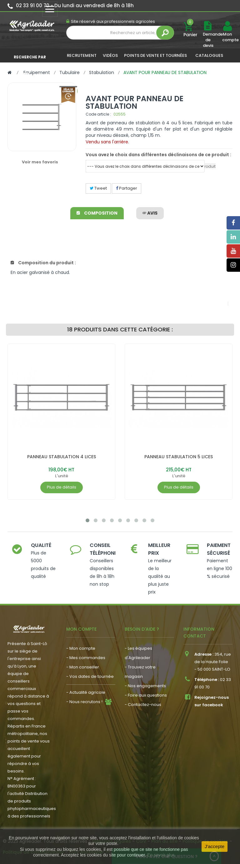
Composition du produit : (43, 263)
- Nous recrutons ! (84, 702)
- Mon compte (80, 648)
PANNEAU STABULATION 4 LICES (61, 457)
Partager (126, 188)
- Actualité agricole (85, 692)
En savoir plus (161, 854)
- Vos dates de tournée (90, 676)
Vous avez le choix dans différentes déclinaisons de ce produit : (158, 154)
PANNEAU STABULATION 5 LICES (178, 457)
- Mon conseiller (82, 667)
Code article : (98, 114)
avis (150, 213)
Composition (97, 213)
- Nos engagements (145, 686)
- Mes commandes (85, 658)
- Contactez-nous (143, 705)
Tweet (98, 188)
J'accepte (214, 846)
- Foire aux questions (146, 695)
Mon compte (227, 37)
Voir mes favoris (40, 162)
